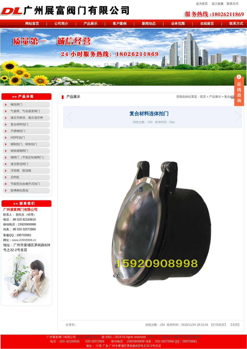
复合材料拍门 (18, 124)
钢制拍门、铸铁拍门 (23, 144)
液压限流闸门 (18, 164)
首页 (203, 96)
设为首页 (202, 3)
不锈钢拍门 (17, 131)
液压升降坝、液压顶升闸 (26, 117)
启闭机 (14, 177)
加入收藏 (217, 3)
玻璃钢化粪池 (18, 190)
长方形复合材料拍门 (71, 116)
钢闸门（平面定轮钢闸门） (27, 157)
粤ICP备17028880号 (187, 337)
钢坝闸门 (16, 104)
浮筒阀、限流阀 (20, 170)
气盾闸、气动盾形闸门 (24, 111)
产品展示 (215, 96)
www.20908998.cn (24, 240)
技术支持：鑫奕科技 (159, 337)
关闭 (235, 324)
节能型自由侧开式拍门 (24, 184)
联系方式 (232, 3)
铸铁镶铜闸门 (18, 150)
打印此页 (218, 324)
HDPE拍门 (17, 137)
